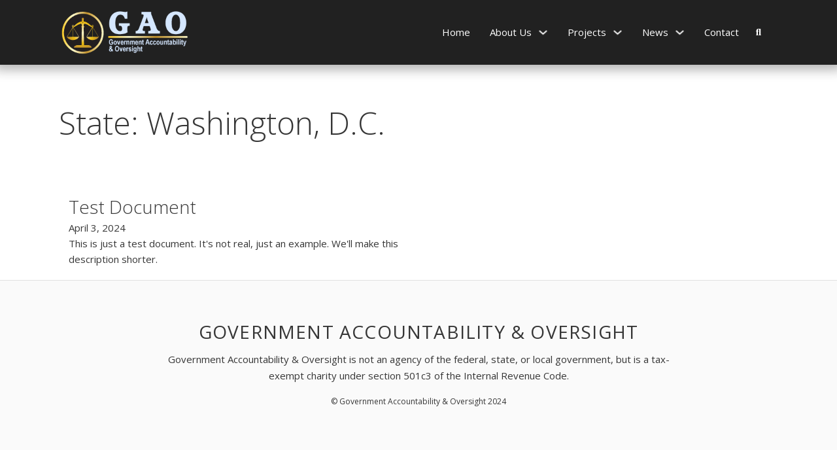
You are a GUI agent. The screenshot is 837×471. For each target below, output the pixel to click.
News (655, 32)
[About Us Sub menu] (543, 32)
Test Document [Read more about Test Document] (132, 206)
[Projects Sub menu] (618, 32)
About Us (511, 32)
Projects (587, 32)
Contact (721, 32)
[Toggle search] (758, 32)
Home (456, 32)
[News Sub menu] (680, 32)
